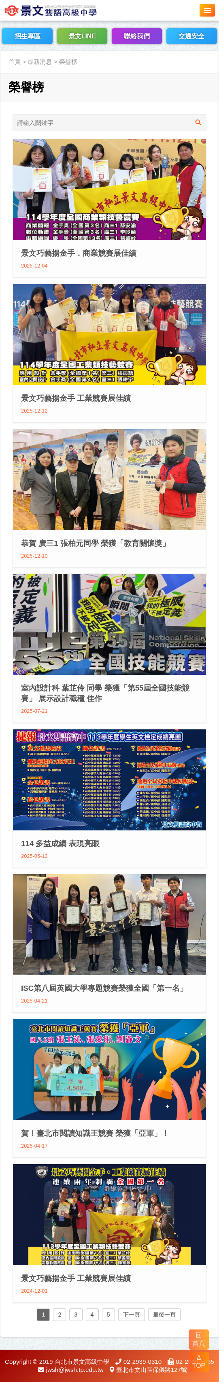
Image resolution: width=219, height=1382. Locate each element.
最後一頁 (164, 1314)
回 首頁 (198, 1339)
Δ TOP (199, 1361)
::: (2, 45)
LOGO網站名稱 (60, 10)
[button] (207, 10)
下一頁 (131, 1314)
